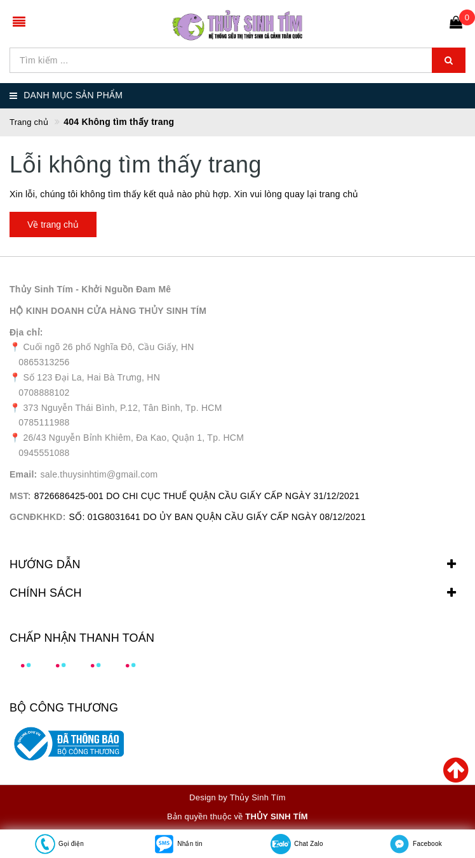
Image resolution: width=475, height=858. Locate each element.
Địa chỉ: (26, 332)
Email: (23, 474)
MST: (20, 496)
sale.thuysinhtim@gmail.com (99, 474)
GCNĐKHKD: (38, 517)
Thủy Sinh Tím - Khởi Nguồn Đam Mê (90, 289)
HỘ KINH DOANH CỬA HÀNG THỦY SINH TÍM (108, 311)
